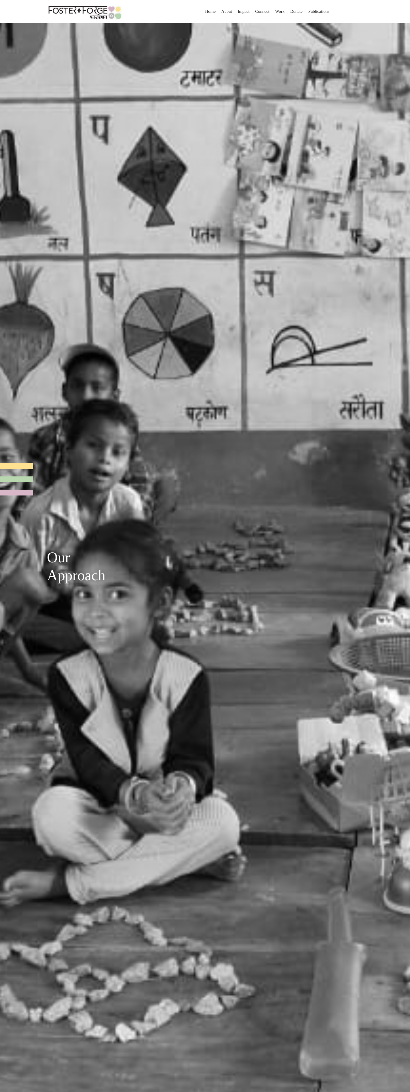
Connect (262, 11)
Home (210, 11)
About (226, 11)
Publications (318, 11)
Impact (244, 11)
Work (279, 11)
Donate (296, 11)
